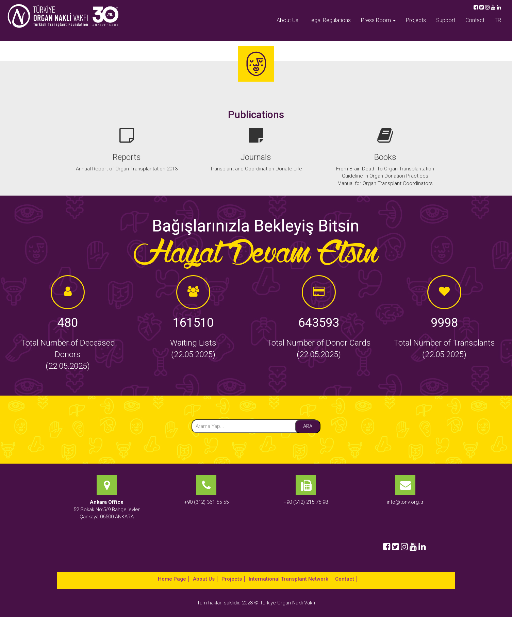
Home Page (172, 579)
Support (445, 20)
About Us (287, 20)
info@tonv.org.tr (405, 502)
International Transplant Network (288, 579)
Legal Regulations (330, 20)
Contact (474, 20)
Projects (416, 20)
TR (498, 20)
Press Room (378, 20)
